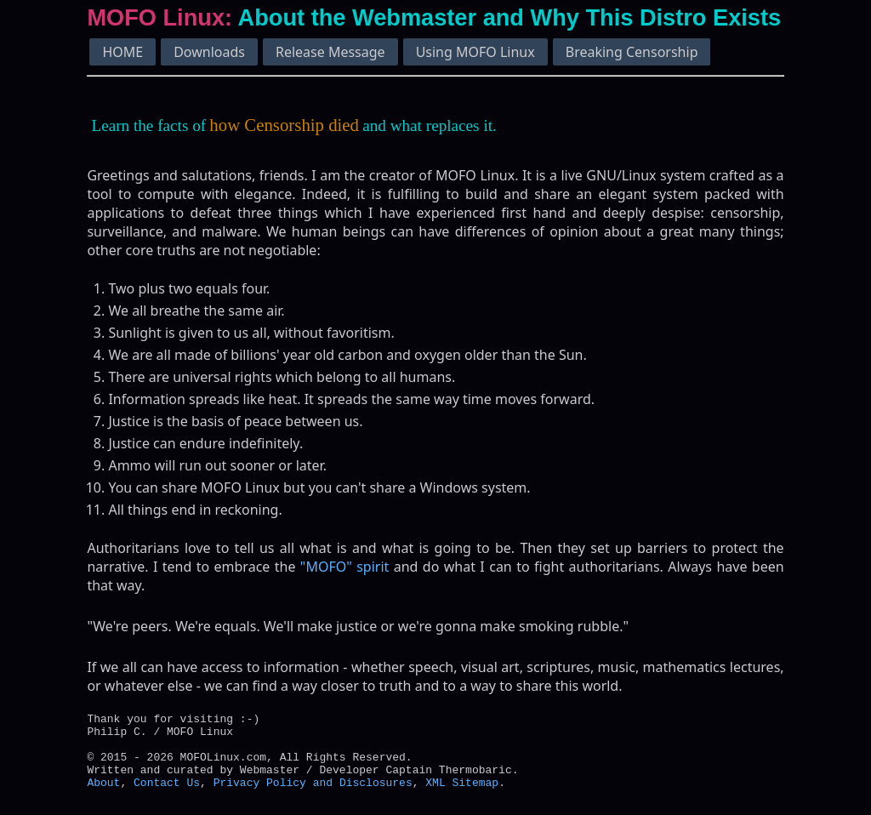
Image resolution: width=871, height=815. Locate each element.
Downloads (209, 52)
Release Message (330, 52)
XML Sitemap (461, 794)
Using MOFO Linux (475, 52)
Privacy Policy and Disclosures (313, 794)
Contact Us (167, 794)
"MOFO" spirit (344, 566)
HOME (122, 52)
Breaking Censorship (632, 52)
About (103, 794)
